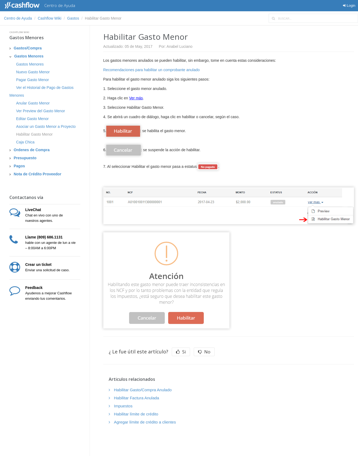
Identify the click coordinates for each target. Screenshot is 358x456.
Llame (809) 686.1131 (44, 237)
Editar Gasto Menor (32, 119)
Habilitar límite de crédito (136, 414)
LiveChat (33, 210)
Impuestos (123, 406)
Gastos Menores (26, 38)
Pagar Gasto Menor (32, 80)
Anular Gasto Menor (33, 103)
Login (349, 5)
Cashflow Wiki (49, 18)
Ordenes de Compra (32, 150)
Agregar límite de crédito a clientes (145, 422)
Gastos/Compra (28, 48)
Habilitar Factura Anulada (136, 398)
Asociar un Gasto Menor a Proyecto (46, 126)
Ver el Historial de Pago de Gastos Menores (41, 91)
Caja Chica (25, 142)
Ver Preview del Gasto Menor (40, 111)
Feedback (34, 287)
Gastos (73, 18)
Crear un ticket (38, 264)
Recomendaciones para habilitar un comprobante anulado (151, 70)
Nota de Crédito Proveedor (37, 174)
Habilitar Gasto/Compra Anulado (143, 390)
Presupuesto (25, 158)
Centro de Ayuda (18, 18)
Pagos (19, 166)
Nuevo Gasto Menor (33, 72)
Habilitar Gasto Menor (34, 134)
